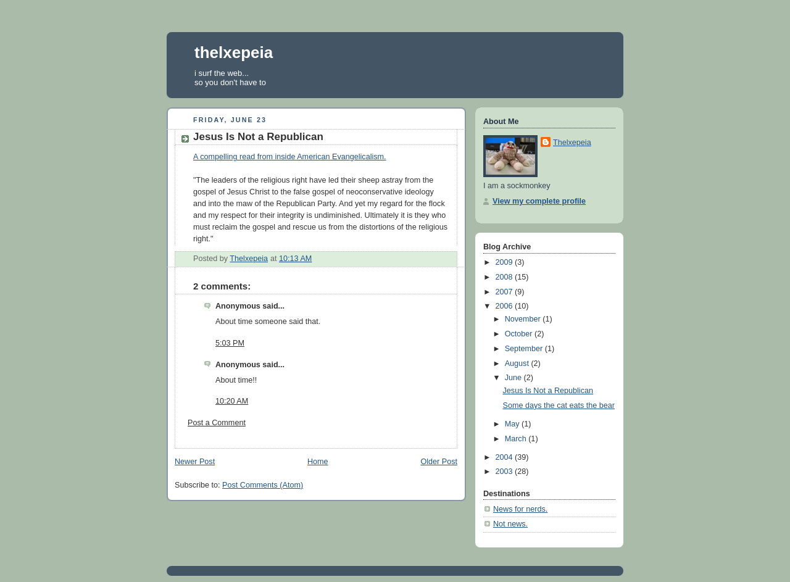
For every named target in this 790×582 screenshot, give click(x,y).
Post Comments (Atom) (262, 485)
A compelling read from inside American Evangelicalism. (289, 156)
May (513, 424)
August (518, 363)
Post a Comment (217, 422)
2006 (505, 306)
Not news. (510, 524)
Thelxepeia (572, 142)
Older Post (438, 461)
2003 (505, 471)
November (524, 319)
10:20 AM (231, 401)
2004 (505, 457)
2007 (505, 292)
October (519, 334)
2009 (505, 262)
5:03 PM (229, 343)
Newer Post (195, 461)
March (517, 438)
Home (317, 461)
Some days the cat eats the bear (559, 405)
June (514, 377)
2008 (505, 277)
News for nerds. (520, 509)
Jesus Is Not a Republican (548, 390)
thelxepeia (233, 52)
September (525, 348)
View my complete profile (539, 201)
